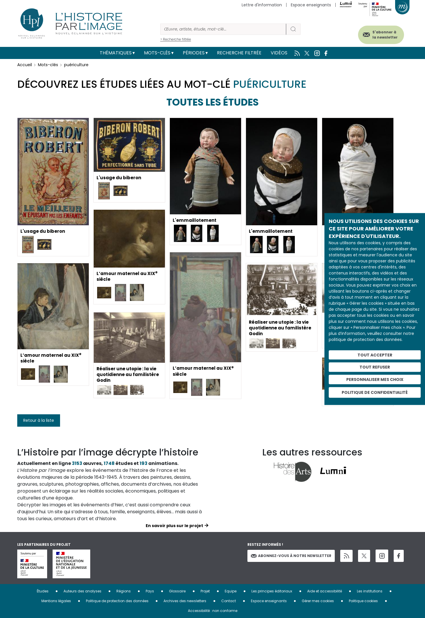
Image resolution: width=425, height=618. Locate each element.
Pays (150, 591)
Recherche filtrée (239, 52)
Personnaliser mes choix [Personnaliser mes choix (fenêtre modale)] (374, 379)
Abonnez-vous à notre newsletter (291, 555)
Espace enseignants (311, 5)
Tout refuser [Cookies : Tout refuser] (374, 367)
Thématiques (116, 52)
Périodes (194, 52)
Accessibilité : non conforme (212, 610)
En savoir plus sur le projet (174, 526)
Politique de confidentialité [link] (375, 392)
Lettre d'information (262, 5)
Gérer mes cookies (318, 600)
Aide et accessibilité (324, 591)
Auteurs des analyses (82, 591)
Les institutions (369, 591)
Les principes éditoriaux (271, 591)
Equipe (230, 591)
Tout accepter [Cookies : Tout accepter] (374, 355)
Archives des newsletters (185, 600)
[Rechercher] (223, 29)
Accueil (24, 65)
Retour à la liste (38, 420)
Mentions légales (56, 600)
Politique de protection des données (117, 600)
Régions (123, 591)
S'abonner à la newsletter (380, 34)
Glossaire (177, 591)
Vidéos (279, 52)
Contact (228, 600)
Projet (205, 591)
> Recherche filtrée (175, 39)
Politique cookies (363, 600)
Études (43, 591)
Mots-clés (157, 52)
